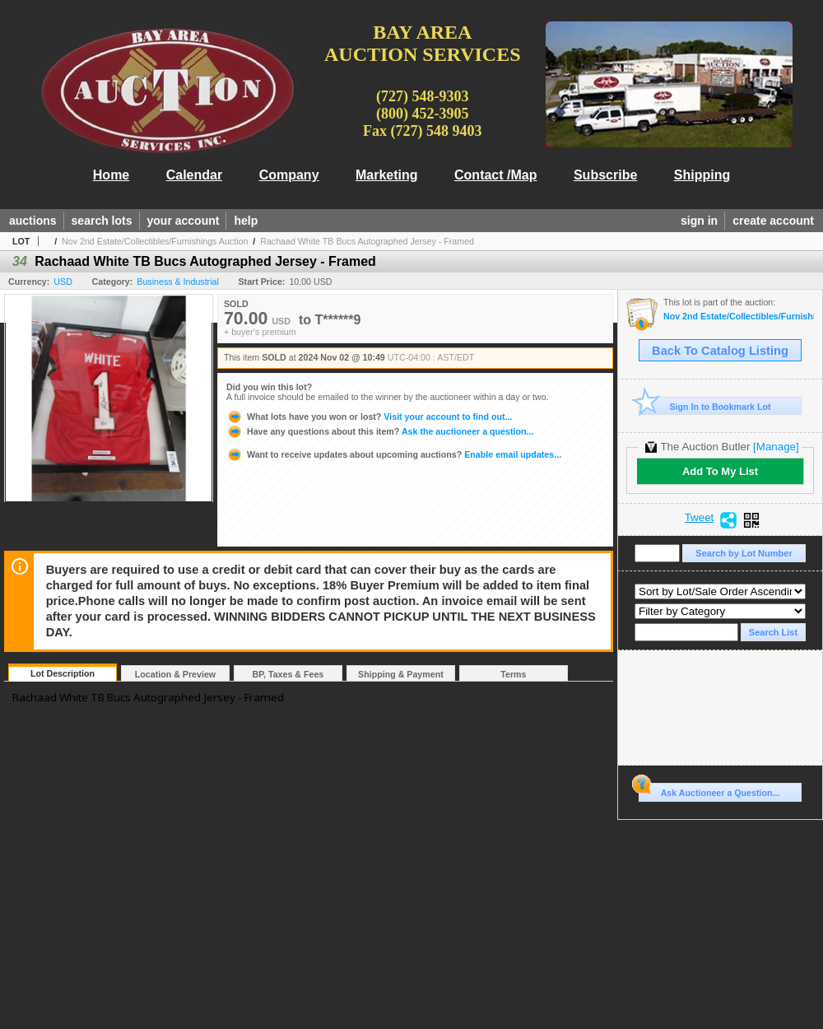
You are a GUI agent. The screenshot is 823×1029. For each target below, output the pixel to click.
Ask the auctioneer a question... (379, 431)
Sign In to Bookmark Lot (705, 406)
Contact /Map (495, 175)
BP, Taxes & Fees (288, 674)
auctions (33, 220)
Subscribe (605, 175)
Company (289, 175)
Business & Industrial (178, 281)
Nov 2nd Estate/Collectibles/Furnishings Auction (155, 241)
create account (773, 220)
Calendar (194, 175)
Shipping (702, 175)
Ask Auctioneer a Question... (709, 790)
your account (183, 220)
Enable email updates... (393, 454)
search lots (102, 220)
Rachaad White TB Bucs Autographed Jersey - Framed (367, 241)
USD (62, 281)
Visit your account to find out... (369, 416)
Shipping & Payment (401, 674)
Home (111, 175)
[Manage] (776, 446)
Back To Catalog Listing (720, 350)
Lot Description (62, 673)
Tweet (699, 518)
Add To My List (720, 471)
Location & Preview (175, 674)
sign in (699, 220)
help (246, 220)
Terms (513, 674)
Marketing (387, 175)
